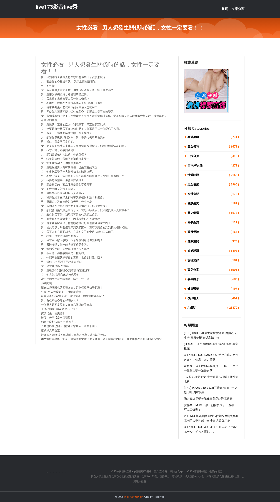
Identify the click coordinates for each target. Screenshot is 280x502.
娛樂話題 (213, 250)
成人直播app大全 (194, 476)
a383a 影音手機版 (197, 471)
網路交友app (177, 471)
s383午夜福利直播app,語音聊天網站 (131, 471)
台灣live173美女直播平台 (156, 476)
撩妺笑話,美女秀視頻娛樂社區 (222, 476)
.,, (47, 471)
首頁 (224, 9)
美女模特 (213, 146)
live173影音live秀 (57, 7)
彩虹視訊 (177, 476)
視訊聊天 (213, 298)
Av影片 (213, 307)
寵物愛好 (213, 260)
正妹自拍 (213, 156)
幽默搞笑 (213, 203)
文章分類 (238, 9)
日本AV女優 (213, 165)
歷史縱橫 (213, 213)
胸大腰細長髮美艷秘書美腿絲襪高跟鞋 (208, 398)
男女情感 (213, 184)
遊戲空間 (213, 241)
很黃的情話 (215, 471)
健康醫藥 (213, 288)
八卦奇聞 (213, 194)
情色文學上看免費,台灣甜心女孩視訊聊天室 (115, 476)
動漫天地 (213, 231)
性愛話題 (213, 175)
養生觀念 (213, 279)
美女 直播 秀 (160, 471)
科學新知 (213, 222)
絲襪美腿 (213, 137)
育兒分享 (213, 269)
